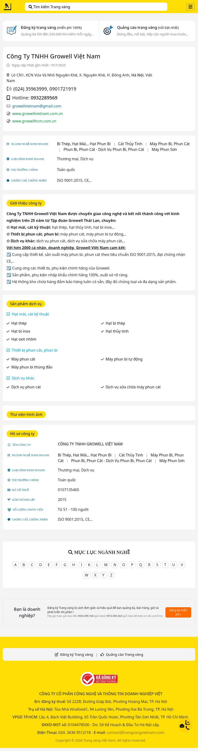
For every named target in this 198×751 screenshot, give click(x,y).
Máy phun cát (23, 359)
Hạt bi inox (20, 331)
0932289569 (44, 98)
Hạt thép (18, 323)
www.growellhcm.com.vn (34, 121)
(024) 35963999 (30, 89)
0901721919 (62, 89)
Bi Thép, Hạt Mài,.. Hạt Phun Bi (84, 143)
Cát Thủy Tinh (130, 143)
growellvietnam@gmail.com (36, 106)
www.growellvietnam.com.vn (37, 113)
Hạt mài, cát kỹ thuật (30, 314)
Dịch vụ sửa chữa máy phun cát (133, 387)
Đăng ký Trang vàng (76, 654)
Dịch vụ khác (23, 378)
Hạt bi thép (115, 323)
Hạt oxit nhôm (23, 339)
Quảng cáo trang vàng (148, 27)
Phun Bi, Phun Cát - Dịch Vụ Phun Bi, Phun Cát (104, 149)
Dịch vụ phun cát (26, 387)
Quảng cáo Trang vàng (124, 654)
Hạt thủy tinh (117, 331)
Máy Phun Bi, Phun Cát (170, 143)
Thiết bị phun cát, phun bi (34, 350)
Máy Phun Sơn (164, 149)
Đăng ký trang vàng (51, 27)
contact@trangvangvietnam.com (135, 732)
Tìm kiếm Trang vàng (49, 6)
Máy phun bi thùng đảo (31, 367)
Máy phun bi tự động (124, 359)
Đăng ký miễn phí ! (178, 612)
